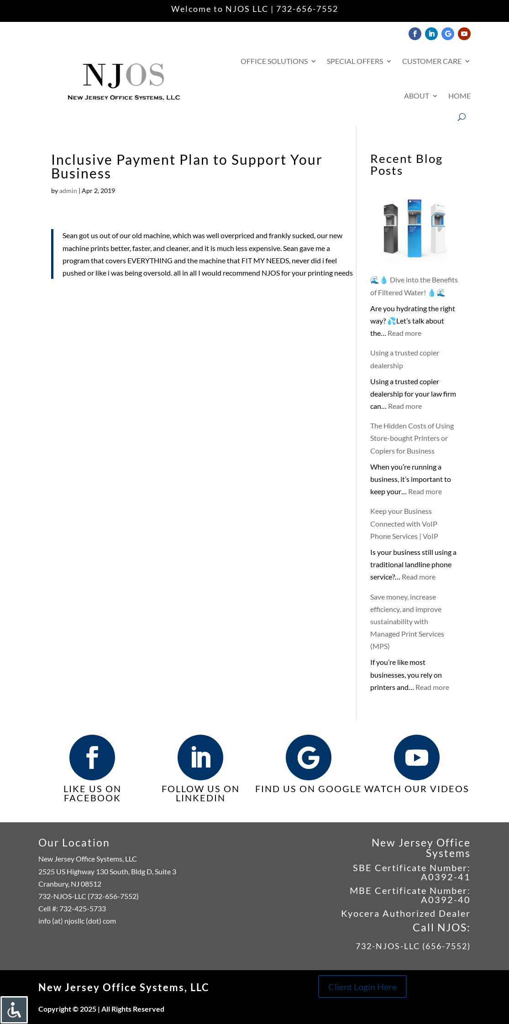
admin (68, 190)
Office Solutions (274, 61)
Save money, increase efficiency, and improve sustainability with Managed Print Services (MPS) (407, 621)
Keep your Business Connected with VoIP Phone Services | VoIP (404, 523)
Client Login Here (362, 986)
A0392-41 (446, 876)
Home (459, 95)
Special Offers (355, 61)
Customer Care (432, 61)
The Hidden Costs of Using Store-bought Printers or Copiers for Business (412, 438)
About (416, 95)
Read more (404, 333)
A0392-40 (446, 899)
